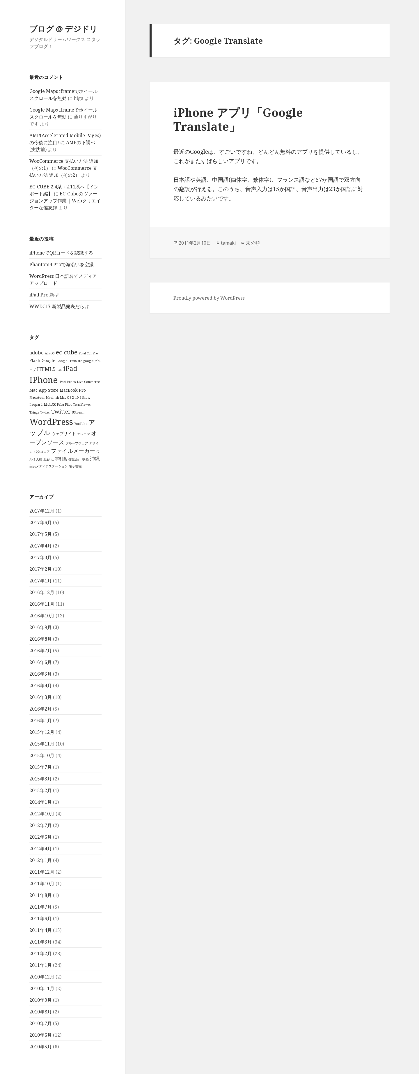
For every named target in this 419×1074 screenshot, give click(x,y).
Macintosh (37, 397)
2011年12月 (41, 871)
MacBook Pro (73, 390)
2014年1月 (40, 802)
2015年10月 (41, 755)
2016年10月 (41, 615)
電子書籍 (75, 466)
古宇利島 (59, 459)
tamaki (228, 243)
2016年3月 (40, 697)
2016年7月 (40, 650)
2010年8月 (40, 1011)
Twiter (45, 412)
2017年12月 (41, 510)
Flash (34, 360)
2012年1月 (40, 860)
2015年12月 (41, 732)
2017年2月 (40, 569)
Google (48, 360)
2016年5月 (40, 673)
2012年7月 (40, 825)
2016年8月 (40, 638)
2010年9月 (40, 1000)
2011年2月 (40, 953)
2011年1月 (40, 965)
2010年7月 (40, 1023)
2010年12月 (41, 976)
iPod (62, 382)
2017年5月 (40, 534)
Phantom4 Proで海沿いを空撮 (61, 264)
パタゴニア (42, 452)
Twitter (61, 411)
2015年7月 (40, 767)
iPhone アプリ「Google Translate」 (238, 119)
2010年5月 (40, 1046)
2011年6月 (40, 918)
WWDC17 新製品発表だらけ (59, 306)
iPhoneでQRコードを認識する (61, 253)
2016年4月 (40, 685)
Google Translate (69, 361)
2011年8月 (40, 895)
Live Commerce (88, 382)
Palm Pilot (64, 404)
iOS (59, 370)
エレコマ (83, 434)
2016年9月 (40, 627)
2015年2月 (40, 790)
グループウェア (76, 443)
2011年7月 (40, 906)
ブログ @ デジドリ (63, 28)
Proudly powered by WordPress (209, 298)
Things (34, 412)
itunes (71, 382)
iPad (70, 368)
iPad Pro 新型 (44, 295)
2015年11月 (41, 743)
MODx (50, 404)
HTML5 (46, 368)
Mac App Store (43, 390)
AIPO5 (50, 353)
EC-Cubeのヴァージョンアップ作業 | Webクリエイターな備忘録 (65, 200)
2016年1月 (40, 720)
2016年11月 (41, 603)
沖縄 (95, 458)
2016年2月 (40, 708)
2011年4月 (40, 930)
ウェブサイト (64, 433)
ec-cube (66, 352)
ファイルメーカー (73, 450)
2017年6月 (40, 522)
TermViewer (82, 404)
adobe (36, 352)
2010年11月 (41, 988)
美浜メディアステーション (48, 466)
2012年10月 (41, 813)
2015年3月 (40, 778)
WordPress (51, 421)
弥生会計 (74, 459)
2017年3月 (40, 557)
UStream (78, 412)
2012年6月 (40, 836)
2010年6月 (40, 1034)
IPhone (43, 380)
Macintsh (52, 397)
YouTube (80, 424)
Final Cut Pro (88, 353)
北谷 (46, 459)
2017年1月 (40, 580)
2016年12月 (41, 592)
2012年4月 (40, 848)
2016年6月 (40, 662)
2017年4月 (40, 545)
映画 (85, 459)
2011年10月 (41, 883)
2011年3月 (40, 941)
